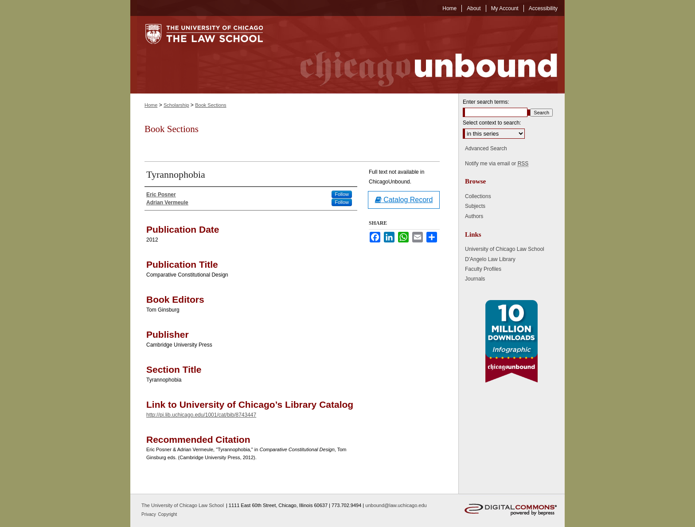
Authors (474, 216)
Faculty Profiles (483, 269)
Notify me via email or (496, 163)
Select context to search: (492, 123)
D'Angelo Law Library (490, 259)
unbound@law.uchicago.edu (395, 505)
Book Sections (210, 105)
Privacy (149, 514)
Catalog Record (404, 199)
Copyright (167, 514)
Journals (475, 279)
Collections (478, 196)
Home (150, 105)
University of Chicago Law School (504, 249)
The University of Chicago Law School (182, 505)
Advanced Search (486, 148)
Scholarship (176, 105)
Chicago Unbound (421, 55)
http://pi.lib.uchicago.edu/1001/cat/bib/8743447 (201, 415)
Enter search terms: (486, 102)
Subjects (475, 206)
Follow (342, 194)
